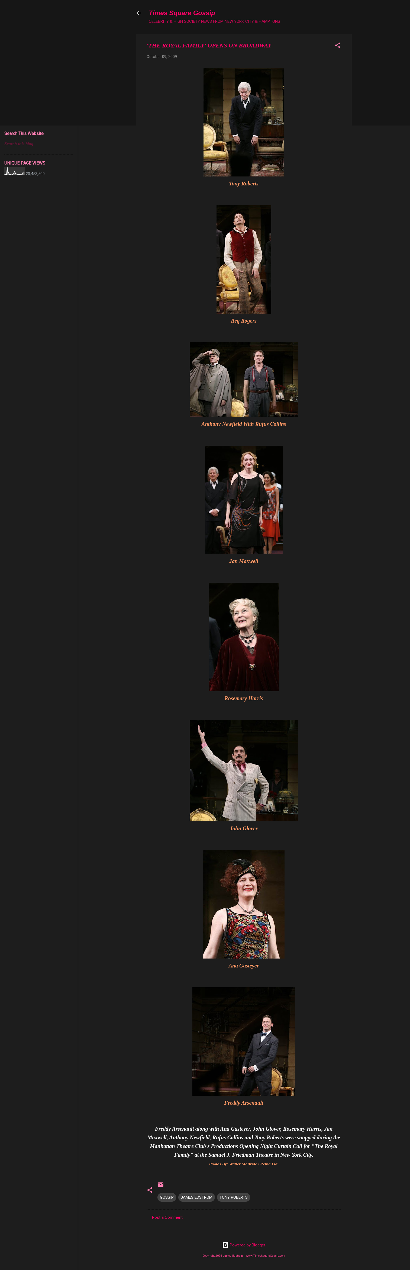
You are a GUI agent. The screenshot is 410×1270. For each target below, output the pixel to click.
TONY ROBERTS (233, 1197)
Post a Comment (167, 1217)
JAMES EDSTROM (196, 1197)
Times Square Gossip (182, 13)
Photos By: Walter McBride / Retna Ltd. (243, 1164)
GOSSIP (167, 1197)
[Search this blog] (38, 143)
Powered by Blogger (243, 1245)
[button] (337, 46)
